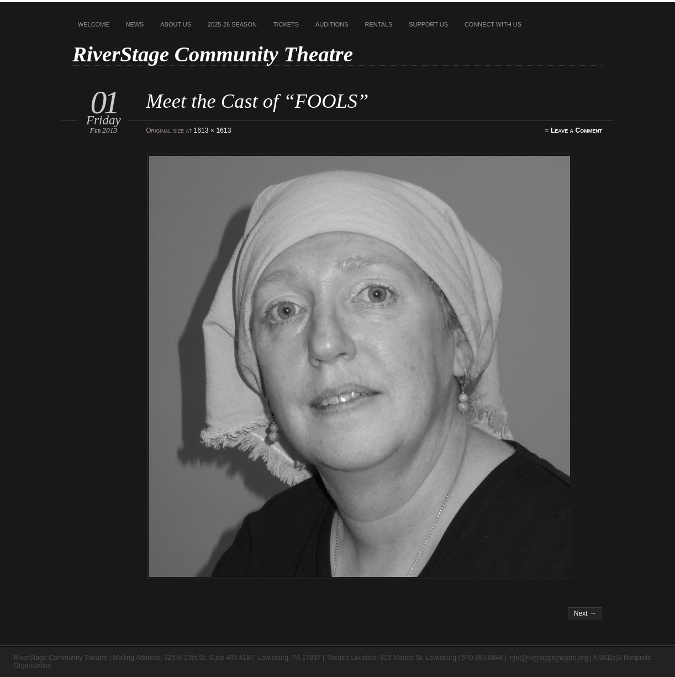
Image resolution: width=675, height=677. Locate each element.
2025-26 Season (232, 24)
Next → (585, 613)
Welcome (93, 24)
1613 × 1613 (212, 130)
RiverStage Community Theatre (212, 54)
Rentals (379, 24)
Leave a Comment (576, 130)
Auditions (332, 24)
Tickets (286, 24)
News (135, 24)
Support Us (428, 24)
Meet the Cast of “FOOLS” (257, 101)
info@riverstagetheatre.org (548, 658)
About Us (175, 24)
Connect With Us (493, 24)
